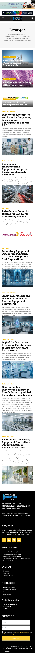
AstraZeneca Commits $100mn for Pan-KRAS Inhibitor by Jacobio (15, 214)
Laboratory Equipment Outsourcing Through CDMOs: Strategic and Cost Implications (15, 255)
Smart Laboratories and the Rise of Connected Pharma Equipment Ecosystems (16, 299)
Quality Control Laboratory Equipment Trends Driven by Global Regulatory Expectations (17, 391)
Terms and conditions (22, 632)
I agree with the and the (17, 633)
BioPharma (5, 208)
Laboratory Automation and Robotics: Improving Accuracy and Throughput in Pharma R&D (16, 120)
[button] (3, 18)
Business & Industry (9, 57)
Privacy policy (9, 634)
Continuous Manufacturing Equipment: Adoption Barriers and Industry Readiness (15, 169)
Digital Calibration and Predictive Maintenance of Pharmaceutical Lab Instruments (16, 346)
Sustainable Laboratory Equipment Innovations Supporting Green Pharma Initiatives (16, 443)
